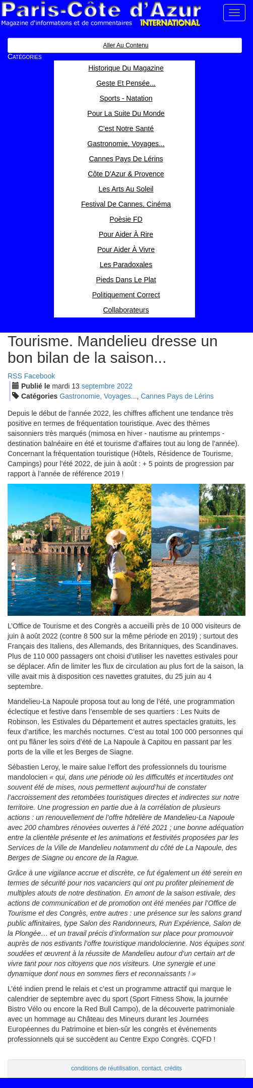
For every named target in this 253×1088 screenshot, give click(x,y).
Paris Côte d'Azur (101, 14)
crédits (173, 1068)
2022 (125, 386)
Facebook (39, 376)
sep (98, 386)
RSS (15, 376)
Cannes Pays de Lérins (177, 396)
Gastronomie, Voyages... (98, 396)
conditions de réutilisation (105, 1068)
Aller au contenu (125, 45)
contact (151, 1068)
